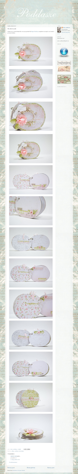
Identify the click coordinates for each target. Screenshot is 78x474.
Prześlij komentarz (13, 462)
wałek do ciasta (14, 456)
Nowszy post (11, 467)
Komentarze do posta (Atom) (19, 470)
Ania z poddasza (66, 27)
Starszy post (50, 467)
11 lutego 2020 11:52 (15, 459)
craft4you (17, 451)
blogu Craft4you (35, 31)
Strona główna (31, 467)
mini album (21, 451)
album (13, 451)
